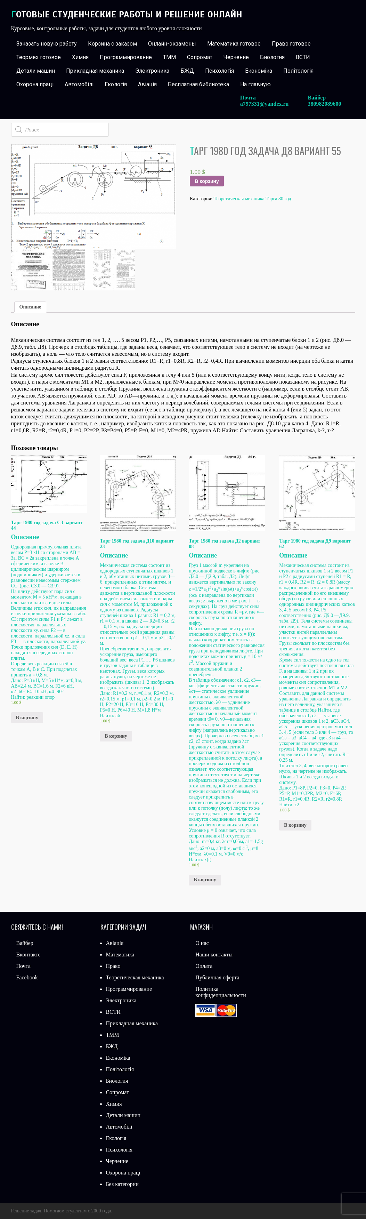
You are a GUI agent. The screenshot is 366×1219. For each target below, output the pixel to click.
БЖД (187, 70)
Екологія (116, 84)
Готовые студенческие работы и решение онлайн (126, 14)
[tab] (30, 307)
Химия (80, 57)
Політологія (298, 70)
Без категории (122, 1184)
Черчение (236, 57)
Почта (23, 966)
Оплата (203, 966)
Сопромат (199, 57)
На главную (255, 84)
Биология (272, 57)
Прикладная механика (95, 70)
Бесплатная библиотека (198, 84)
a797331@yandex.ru (264, 104)
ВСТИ (303, 57)
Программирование (126, 57)
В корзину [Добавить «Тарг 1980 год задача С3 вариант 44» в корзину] (27, 717)
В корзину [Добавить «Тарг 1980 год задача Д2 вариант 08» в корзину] (205, 879)
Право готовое (291, 43)
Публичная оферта (217, 977)
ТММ (169, 57)
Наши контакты (214, 954)
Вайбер (24, 943)
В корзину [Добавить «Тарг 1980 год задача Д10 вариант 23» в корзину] (116, 736)
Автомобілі (79, 84)
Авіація (147, 84)
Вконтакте (28, 954)
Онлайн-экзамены (172, 43)
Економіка (258, 70)
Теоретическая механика (135, 977)
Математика (120, 954)
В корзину (207, 181)
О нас (202, 943)
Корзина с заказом (112, 43)
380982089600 (324, 104)
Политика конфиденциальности (220, 992)
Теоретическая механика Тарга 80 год (252, 198)
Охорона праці (35, 84)
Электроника (152, 70)
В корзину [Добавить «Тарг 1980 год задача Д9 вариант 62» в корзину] (295, 825)
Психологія (219, 70)
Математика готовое (234, 43)
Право (113, 966)
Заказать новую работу (46, 43)
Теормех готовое (38, 57)
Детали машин (35, 70)
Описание (30, 307)
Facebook (27, 977)
